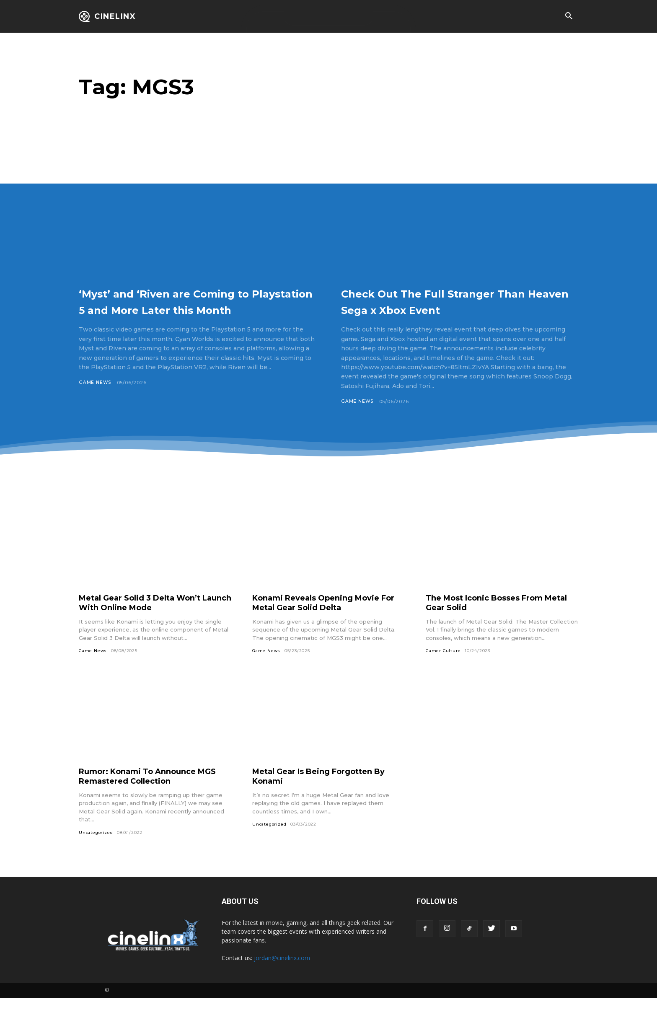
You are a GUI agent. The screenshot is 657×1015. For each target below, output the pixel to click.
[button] (568, 16)
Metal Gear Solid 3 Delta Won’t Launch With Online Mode (147, 619)
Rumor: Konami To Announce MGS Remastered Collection (144, 793)
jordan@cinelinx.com (282, 975)
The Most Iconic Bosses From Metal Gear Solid (491, 619)
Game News (95, 399)
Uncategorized (96, 849)
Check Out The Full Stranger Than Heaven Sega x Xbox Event (446, 309)
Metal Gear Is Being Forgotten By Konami (326, 793)
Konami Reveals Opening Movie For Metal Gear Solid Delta (323, 619)
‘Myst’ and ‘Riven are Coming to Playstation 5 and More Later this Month (196, 309)
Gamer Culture (443, 667)
